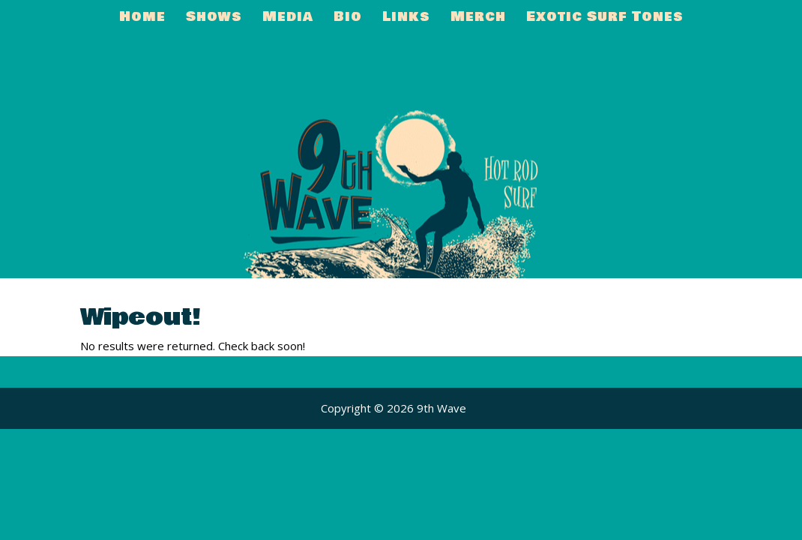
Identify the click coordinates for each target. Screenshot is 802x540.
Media (287, 19)
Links (406, 19)
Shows (214, 19)
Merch (478, 19)
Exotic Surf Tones (605, 19)
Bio (348, 19)
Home (142, 19)
